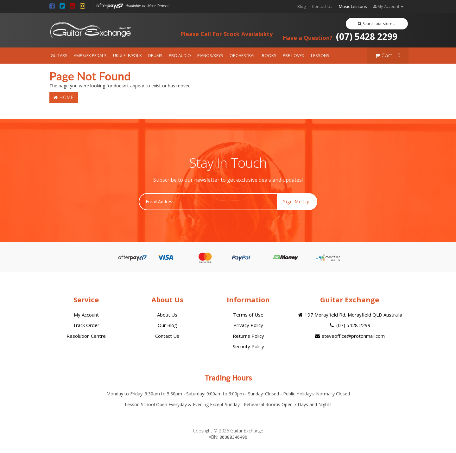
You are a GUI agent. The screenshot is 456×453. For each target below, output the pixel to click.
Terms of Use (248, 314)
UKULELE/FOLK (127, 55)
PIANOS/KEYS (210, 55)
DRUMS (155, 55)
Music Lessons (353, 6)
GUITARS (59, 55)
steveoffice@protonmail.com (349, 336)
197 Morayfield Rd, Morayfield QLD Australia (349, 314)
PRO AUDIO (180, 55)
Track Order (86, 325)
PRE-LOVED (294, 55)
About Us (167, 314)
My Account (86, 314)
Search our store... (376, 23)
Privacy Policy (248, 325)
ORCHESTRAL (243, 55)
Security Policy (248, 346)
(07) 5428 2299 (339, 36)
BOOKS (269, 55)
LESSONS (320, 55)
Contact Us (322, 6)
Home (64, 97)
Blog (301, 6)
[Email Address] (208, 201)
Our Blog (167, 325)
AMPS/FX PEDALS (90, 55)
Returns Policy (248, 336)
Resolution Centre (86, 336)
